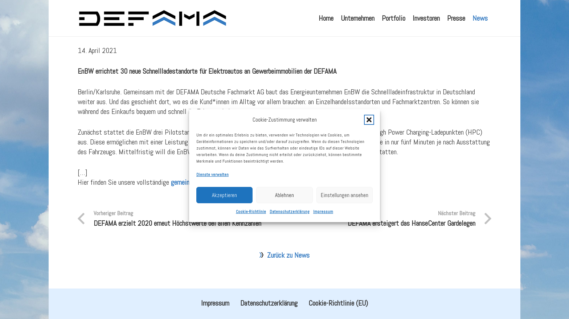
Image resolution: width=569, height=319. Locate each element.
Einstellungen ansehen (344, 204)
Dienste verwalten (212, 185)
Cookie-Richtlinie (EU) (338, 303)
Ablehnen (284, 204)
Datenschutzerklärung (290, 222)
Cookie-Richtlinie (251, 222)
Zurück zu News (288, 272)
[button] (369, 129)
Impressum (323, 222)
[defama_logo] (152, 18)
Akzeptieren (224, 204)
